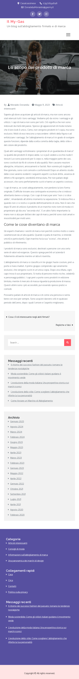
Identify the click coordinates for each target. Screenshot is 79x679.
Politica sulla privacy (18, 592)
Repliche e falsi (63, 325)
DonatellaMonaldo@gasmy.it (37, 7)
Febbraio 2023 (17, 463)
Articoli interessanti (17, 543)
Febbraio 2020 (17, 514)
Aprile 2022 (15, 478)
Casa (10, 574)
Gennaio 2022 (17, 483)
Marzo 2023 (16, 457)
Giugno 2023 (16, 442)
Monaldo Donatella (19, 104)
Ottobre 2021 (16, 489)
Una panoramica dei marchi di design (26, 560)
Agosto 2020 (16, 509)
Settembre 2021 (18, 494)
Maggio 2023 (16, 447)
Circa (10, 580)
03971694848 (48, 3)
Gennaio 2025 (17, 421)
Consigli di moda (16, 549)
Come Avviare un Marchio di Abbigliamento (32, 400)
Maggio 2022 (16, 473)
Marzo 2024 (16, 431)
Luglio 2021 (15, 499)
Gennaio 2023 (17, 468)
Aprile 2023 (15, 452)
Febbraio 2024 (17, 437)
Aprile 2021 (15, 504)
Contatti (12, 586)
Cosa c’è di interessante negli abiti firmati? (29, 317)
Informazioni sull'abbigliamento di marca (28, 554)
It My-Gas (15, 21)
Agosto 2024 (16, 426)
